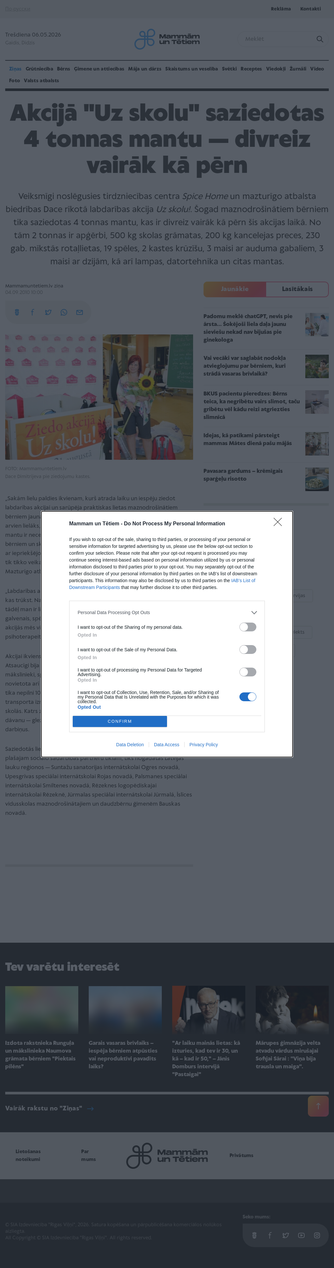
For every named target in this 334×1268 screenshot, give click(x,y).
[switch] (247, 627)
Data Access (166, 744)
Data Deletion (130, 744)
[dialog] (167, 634)
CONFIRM (120, 721)
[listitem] (167, 612)
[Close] (280, 524)
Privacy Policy (204, 744)
